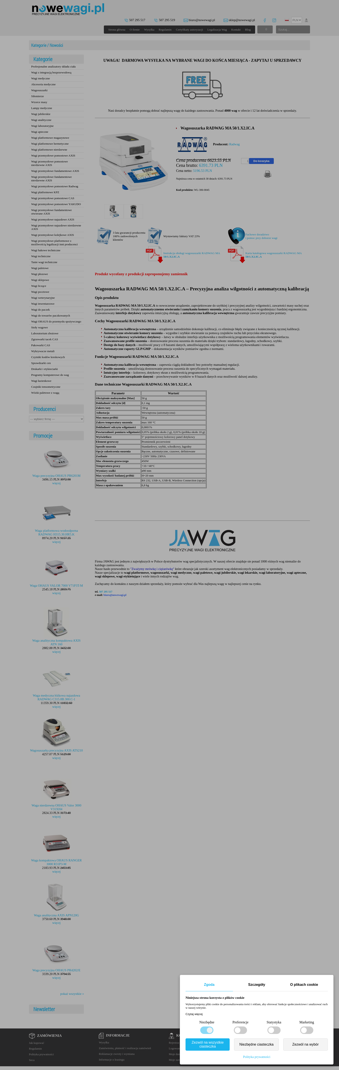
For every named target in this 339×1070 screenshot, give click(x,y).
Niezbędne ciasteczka (256, 1044)
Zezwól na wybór (305, 1044)
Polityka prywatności (256, 1057)
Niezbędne (206, 1022)
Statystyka (274, 1022)
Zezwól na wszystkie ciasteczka (208, 1044)
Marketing (306, 1022)
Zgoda (209, 984)
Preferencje (241, 1022)
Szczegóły (256, 984)
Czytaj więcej (194, 1014)
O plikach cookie (304, 984)
